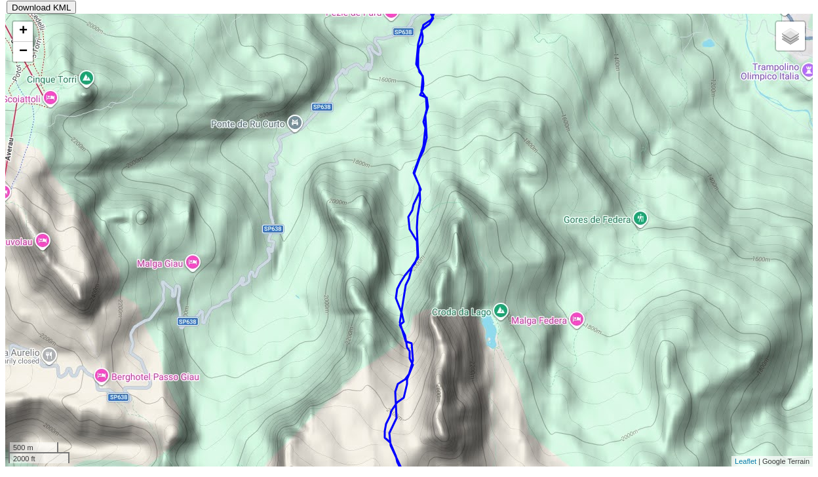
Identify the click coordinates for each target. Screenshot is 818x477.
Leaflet (745, 461)
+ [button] (23, 31)
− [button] (23, 52)
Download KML (41, 7)
